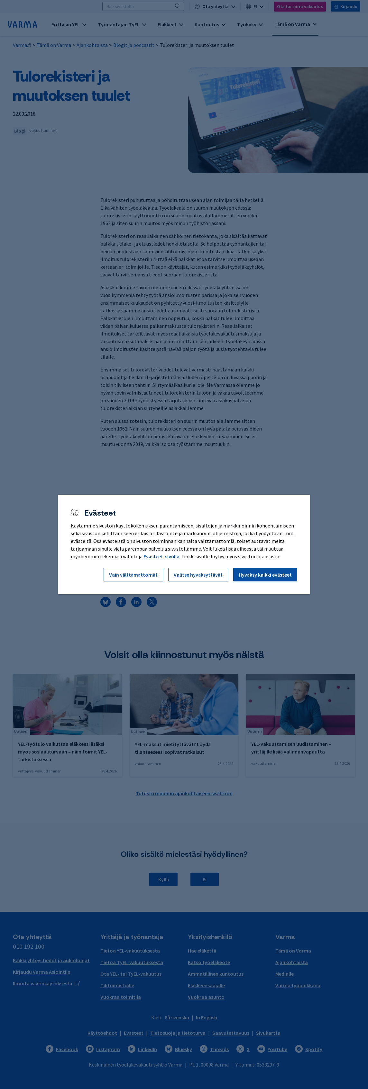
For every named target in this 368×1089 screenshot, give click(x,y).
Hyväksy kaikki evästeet (265, 574)
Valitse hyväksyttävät (198, 574)
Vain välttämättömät (133, 574)
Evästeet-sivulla (161, 556)
